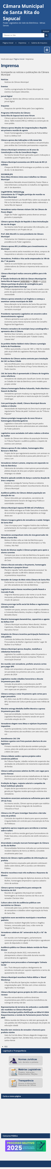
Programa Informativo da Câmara (15, 113)
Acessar (46, 31)
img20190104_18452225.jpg (12, 192)
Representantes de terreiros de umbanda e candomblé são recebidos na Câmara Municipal (24, 1008)
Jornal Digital (6, 96)
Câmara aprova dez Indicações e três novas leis (21, 140)
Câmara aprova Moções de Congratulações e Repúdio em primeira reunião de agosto (24, 129)
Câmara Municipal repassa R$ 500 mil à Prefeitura (22, 508)
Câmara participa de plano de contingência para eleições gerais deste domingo (22, 285)
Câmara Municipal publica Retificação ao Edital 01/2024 (25, 1012)
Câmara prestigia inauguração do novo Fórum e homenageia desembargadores (21, 419)
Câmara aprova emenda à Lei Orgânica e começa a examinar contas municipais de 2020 (23, 300)
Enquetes (5, 106)
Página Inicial (8, 43)
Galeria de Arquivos (39, 43)
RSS (5, 1046)
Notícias (4, 79)
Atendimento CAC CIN (10, 738)
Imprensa (22, 43)
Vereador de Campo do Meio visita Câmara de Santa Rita (25, 579)
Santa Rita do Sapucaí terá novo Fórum (18, 115)
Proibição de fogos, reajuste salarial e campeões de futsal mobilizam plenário (23, 784)
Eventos (4, 86)
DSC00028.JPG (7, 174)
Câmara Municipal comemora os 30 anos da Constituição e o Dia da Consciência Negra (20, 151)
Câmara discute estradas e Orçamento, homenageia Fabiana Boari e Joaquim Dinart (23, 566)
